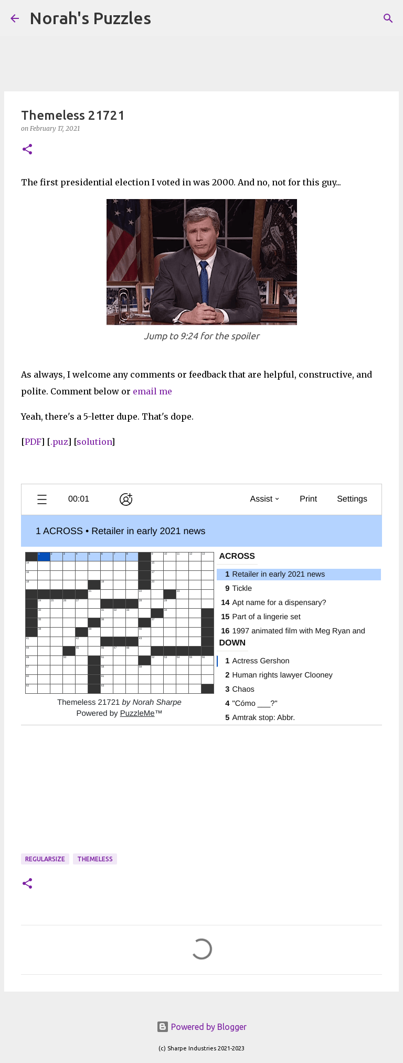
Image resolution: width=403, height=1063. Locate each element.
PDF (33, 441)
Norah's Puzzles (90, 17)
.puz (59, 441)
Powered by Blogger (201, 1026)
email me (152, 391)
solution (94, 441)
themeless (95, 859)
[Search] (166, 18)
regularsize (45, 859)
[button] (27, 150)
